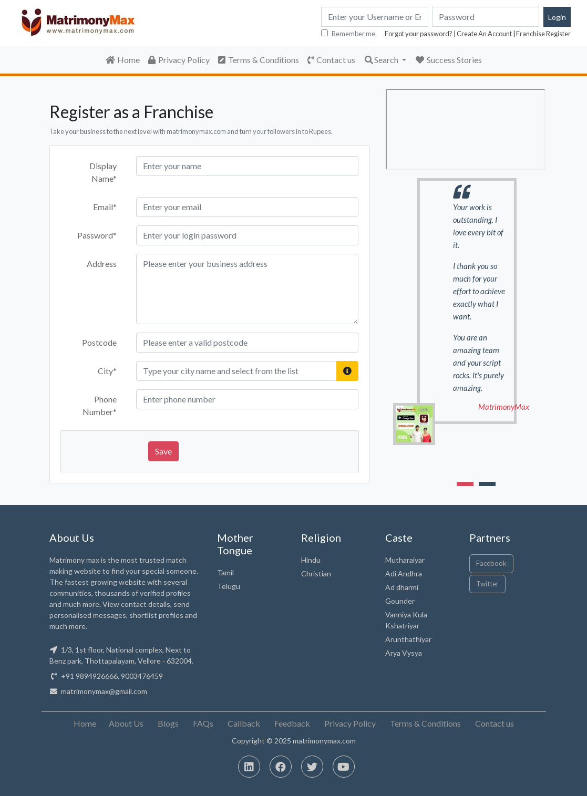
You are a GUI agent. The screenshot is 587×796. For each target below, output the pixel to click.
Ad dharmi (401, 587)
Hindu (311, 559)
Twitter (487, 584)
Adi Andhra (403, 573)
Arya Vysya (403, 652)
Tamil (225, 572)
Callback (244, 723)
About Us (126, 723)
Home (122, 60)
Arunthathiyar (408, 639)
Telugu (228, 586)
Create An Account (484, 33)
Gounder (400, 600)
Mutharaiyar (405, 559)
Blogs (168, 723)
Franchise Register (543, 33)
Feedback (292, 723)
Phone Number (100, 405)
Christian (316, 573)
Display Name (103, 172)
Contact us (331, 60)
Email (105, 207)
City (107, 371)
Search (382, 60)
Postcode (99, 342)
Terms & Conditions (258, 60)
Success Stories (448, 60)
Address (102, 263)
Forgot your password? (418, 33)
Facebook (491, 563)
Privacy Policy (179, 60)
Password (97, 235)
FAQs (203, 723)
